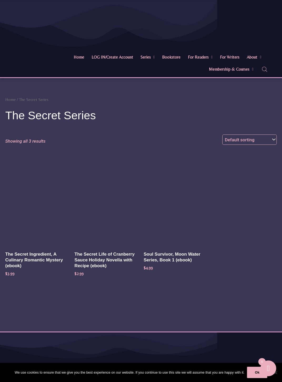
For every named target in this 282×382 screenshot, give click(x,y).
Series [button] (147, 57)
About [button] (254, 57)
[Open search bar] (264, 69)
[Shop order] (249, 139)
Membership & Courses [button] (231, 69)
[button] (147, 57)
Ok (257, 372)
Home (79, 57)
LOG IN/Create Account (112, 57)
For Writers (229, 57)
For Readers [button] (200, 57)
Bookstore (171, 57)
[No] (275, 372)
